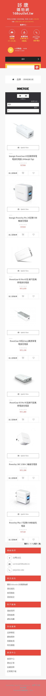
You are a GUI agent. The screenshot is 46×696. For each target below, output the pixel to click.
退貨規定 (10, 597)
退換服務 (10, 615)
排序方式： (35, 101)
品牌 (19, 79)
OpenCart (17, 685)
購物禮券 (10, 637)
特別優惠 (10, 645)
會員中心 (10, 659)
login (36, 19)
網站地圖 (10, 619)
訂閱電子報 (11, 671)
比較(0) (23, 99)
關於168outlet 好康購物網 (17, 585)
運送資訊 (10, 589)
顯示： (36, 107)
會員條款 (10, 593)
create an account (24, 22)
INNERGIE (28, 79)
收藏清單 (10, 667)
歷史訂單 (10, 663)
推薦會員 (10, 641)
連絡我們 (10, 611)
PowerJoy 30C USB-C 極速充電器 (23, 464)
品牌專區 (10, 633)
